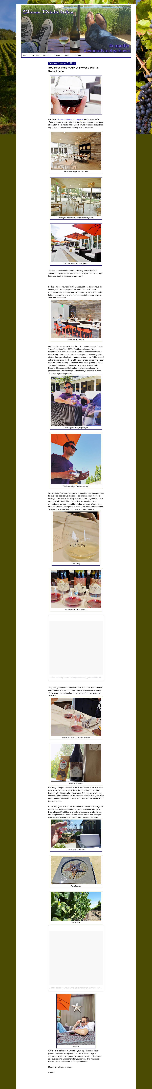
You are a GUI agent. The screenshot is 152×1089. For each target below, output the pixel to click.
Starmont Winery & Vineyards (70, 119)
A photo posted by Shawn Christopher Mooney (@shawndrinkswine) (76, 988)
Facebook (35, 55)
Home (25, 55)
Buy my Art (77, 55)
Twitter (57, 55)
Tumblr (66, 55)
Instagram (47, 55)
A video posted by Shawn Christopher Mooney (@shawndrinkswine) (75, 678)
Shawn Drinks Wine (32, 9)
